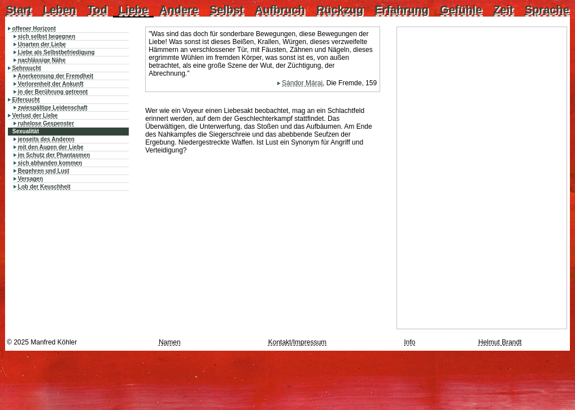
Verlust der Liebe (35, 115)
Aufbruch (280, 9)
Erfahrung (401, 9)
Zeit (503, 9)
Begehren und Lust (43, 171)
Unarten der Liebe (42, 44)
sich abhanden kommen (50, 163)
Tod (97, 9)
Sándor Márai (302, 83)
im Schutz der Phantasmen (54, 155)
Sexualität (25, 131)
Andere (178, 9)
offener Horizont (34, 28)
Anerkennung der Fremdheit (55, 76)
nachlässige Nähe (42, 60)
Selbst (226, 9)
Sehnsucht (26, 68)
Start (19, 9)
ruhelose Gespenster (46, 123)
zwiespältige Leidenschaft (53, 107)
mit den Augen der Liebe (51, 147)
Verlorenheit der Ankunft (51, 84)
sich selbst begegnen (47, 36)
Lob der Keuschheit (44, 187)
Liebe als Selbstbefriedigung (56, 52)
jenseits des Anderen (46, 139)
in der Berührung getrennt (53, 92)
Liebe (133, 9)
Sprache (547, 9)
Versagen (30, 179)
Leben (59, 9)
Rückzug (339, 9)
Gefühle (461, 9)
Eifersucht (26, 100)
